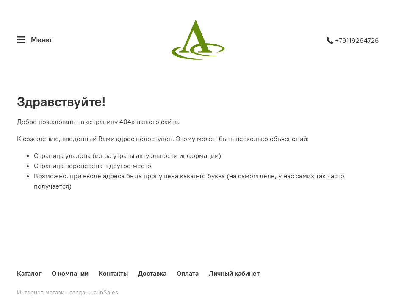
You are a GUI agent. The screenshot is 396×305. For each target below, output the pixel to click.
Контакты (113, 273)
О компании (70, 273)
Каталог (29, 273)
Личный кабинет (234, 273)
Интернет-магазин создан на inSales (67, 292)
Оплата (188, 273)
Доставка (152, 273)
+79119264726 (353, 40)
